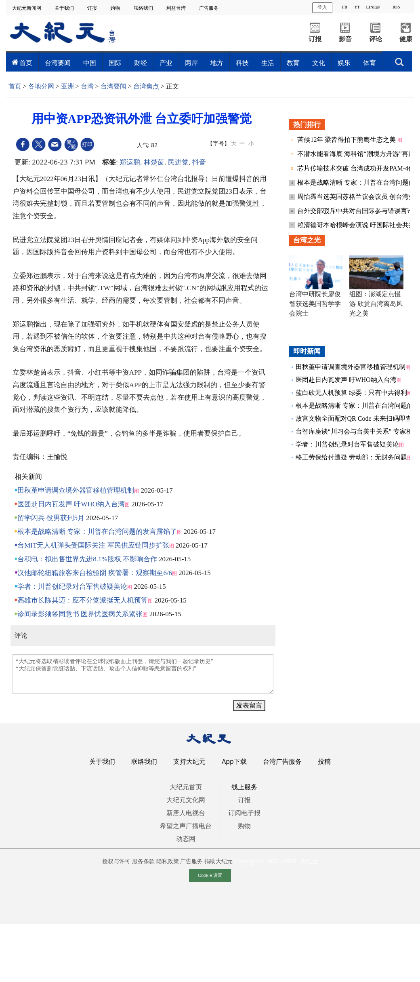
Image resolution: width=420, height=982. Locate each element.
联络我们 (144, 7)
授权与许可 (116, 861)
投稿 (324, 761)
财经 (140, 62)
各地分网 (41, 86)
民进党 (178, 161)
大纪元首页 (186, 786)
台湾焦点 (146, 86)
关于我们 (65, 7)
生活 (267, 62)
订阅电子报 (244, 812)
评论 (375, 39)
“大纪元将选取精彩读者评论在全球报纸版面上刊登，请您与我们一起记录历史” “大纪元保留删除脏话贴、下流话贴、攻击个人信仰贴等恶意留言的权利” (143, 674)
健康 (405, 39)
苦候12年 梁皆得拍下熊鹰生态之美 (347, 139)
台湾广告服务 (282, 761)
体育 (369, 62)
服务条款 (143, 861)
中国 (89, 62)
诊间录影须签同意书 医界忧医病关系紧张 (80, 614)
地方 (216, 62)
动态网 (185, 838)
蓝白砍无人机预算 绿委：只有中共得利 (351, 392)
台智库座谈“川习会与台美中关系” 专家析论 (357, 431)
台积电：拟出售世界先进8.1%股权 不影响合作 (87, 559)
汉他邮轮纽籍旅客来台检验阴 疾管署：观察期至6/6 (94, 573)
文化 (318, 62)
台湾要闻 (58, 62)
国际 (115, 62)
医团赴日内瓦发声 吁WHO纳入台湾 (71, 504)
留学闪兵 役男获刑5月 (50, 518)
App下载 (234, 761)
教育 (293, 62)
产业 (166, 62)
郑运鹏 (130, 161)
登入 (322, 7)
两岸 (191, 62)
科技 (242, 62)
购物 (115, 7)
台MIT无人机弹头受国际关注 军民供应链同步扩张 (93, 545)
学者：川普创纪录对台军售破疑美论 (72, 586)
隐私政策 (167, 861)
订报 (92, 7)
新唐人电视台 (185, 812)
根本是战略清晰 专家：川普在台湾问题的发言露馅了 (97, 531)
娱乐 (344, 62)
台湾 (87, 86)
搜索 (399, 62)
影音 (345, 39)
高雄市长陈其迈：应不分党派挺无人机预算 (82, 600)
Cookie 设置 (210, 875)
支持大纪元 (189, 761)
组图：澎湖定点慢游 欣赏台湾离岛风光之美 (376, 304)
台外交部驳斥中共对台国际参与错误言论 (356, 210)
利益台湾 (176, 7)
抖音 (199, 161)
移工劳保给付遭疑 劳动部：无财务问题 (351, 457)
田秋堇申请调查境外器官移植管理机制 (75, 490)
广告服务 (209, 7)
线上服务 (244, 786)
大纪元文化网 (185, 799)
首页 (25, 62)
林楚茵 (154, 161)
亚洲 (67, 86)
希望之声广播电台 (186, 825)
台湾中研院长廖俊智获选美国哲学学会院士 (315, 304)
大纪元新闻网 (27, 7)
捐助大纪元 (218, 861)
